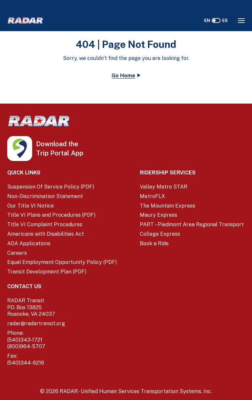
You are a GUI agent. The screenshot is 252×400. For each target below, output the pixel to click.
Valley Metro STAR (163, 187)
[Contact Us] (62, 286)
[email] (62, 323)
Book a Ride (154, 243)
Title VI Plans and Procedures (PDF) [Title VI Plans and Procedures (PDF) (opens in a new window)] (51, 215)
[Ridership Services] (192, 173)
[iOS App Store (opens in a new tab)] (48, 144)
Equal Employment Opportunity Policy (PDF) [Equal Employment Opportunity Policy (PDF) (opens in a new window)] (62, 262)
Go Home (123, 75)
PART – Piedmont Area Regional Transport (192, 224)
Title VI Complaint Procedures (44, 224)
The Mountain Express (167, 206)
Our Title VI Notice (30, 206)
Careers (17, 253)
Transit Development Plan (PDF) (46, 272)
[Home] (25, 20)
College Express (160, 234)
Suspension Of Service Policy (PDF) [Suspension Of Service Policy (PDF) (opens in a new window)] (50, 187)
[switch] (216, 20)
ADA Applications (29, 243)
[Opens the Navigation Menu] (241, 20)
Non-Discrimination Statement (45, 196)
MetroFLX (152, 196)
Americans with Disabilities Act (45, 234)
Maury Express (158, 215)
